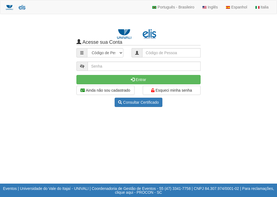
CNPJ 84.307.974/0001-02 (216, 188)
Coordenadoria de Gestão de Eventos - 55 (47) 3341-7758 (141, 188)
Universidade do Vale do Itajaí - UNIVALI (54, 188)
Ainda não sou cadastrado (105, 90)
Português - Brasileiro (173, 7)
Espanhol (236, 7)
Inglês (210, 7)
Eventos (10, 188)
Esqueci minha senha (171, 90)
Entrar (138, 79)
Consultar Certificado (138, 102)
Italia (262, 7)
